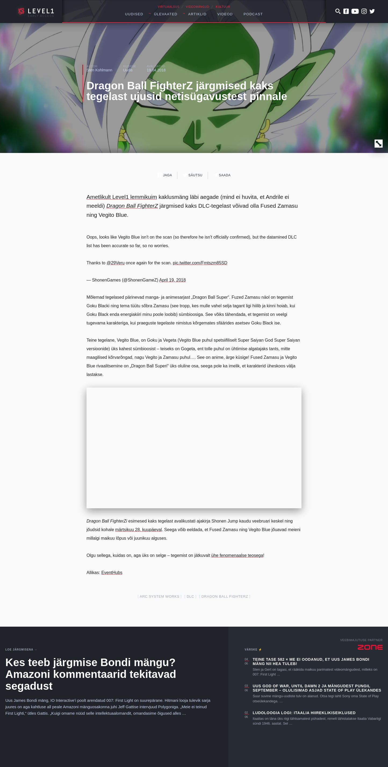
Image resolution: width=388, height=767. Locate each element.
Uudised (134, 14)
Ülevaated (165, 14)
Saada (222, 175)
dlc (190, 596)
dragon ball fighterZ (225, 596)
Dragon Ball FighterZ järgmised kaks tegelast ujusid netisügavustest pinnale (187, 91)
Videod (225, 14)
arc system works (159, 596)
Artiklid (197, 14)
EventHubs (111, 572)
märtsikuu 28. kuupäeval (138, 529)
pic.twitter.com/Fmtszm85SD (200, 263)
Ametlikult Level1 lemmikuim (122, 197)
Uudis (128, 70)
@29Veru (116, 263)
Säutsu (192, 175)
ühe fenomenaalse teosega (237, 555)
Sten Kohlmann (99, 70)
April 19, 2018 (172, 280)
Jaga (164, 175)
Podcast (253, 14)
